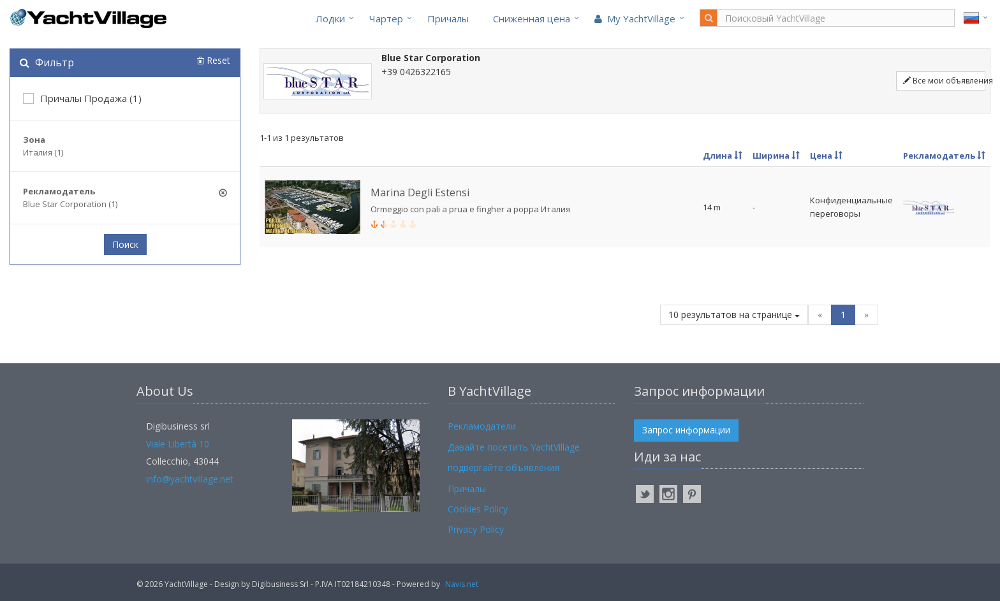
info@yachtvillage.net (189, 479)
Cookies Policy (478, 509)
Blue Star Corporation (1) (70, 204)
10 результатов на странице (734, 314)
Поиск (125, 244)
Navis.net (461, 584)
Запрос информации (686, 430)
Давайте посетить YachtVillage (514, 447)
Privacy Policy (476, 529)
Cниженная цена (531, 18)
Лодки (330, 18)
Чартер (386, 18)
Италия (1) (43, 152)
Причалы (448, 18)
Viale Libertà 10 (177, 444)
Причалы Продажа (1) (82, 98)
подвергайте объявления (503, 467)
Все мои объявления (944, 80)
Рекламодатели (482, 426)
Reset (213, 60)
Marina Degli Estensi (420, 192)
